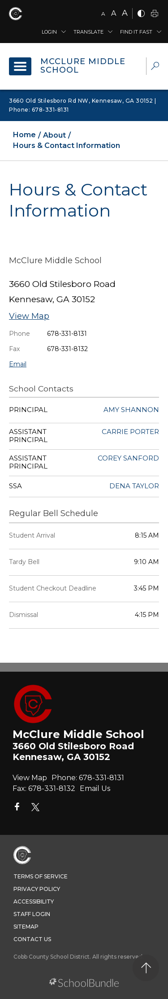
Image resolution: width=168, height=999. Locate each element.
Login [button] (49, 32)
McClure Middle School (82, 65)
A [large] (125, 13)
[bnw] (141, 14)
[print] (154, 14)
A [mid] (113, 13)
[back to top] (146, 968)
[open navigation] (20, 66)
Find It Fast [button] (136, 32)
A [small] (103, 13)
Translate (88, 32)
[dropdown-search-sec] (155, 67)
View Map (29, 316)
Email (17, 364)
